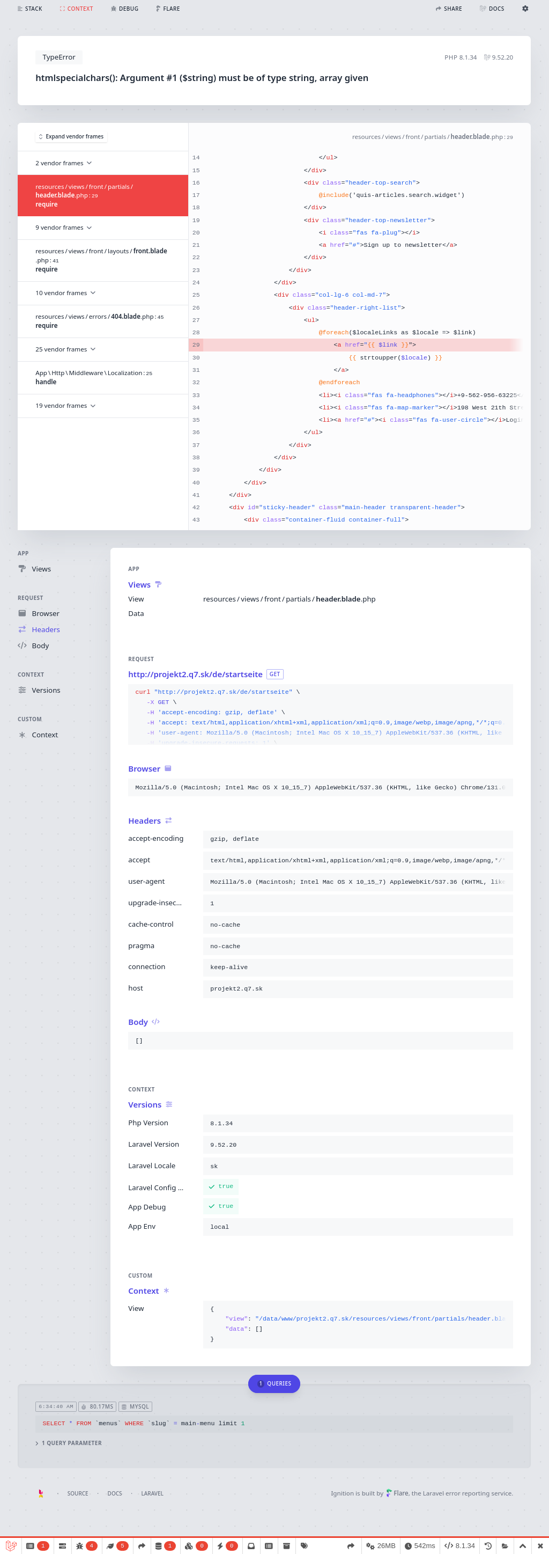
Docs (115, 1493)
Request (30, 598)
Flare (397, 1493)
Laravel (153, 1493)
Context (31, 674)
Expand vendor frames (71, 137)
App (23, 553)
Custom (30, 719)
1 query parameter (69, 1443)
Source (78, 1493)
